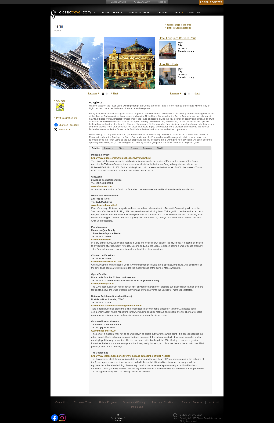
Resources (147, 148)
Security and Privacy (134, 402)
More (160, 2)
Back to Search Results (179, 28)
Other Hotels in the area (179, 25)
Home (105, 12)
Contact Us (193, 12)
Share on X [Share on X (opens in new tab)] (62, 129)
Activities (95, 148)
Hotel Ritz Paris (168, 64)
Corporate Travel (83, 402)
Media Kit (213, 402)
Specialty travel (140, 12)
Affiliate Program (108, 402)
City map (60, 101)
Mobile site (137, 406)
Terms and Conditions (163, 402)
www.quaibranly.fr (101, 239)
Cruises (162, 12)
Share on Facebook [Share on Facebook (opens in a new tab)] (66, 125)
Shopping (134, 148)
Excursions (108, 148)
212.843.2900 (143, 2)
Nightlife (160, 148)
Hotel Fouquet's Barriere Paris (177, 38)
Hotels (117, 12)
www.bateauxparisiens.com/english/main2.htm (116, 305)
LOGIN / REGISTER (211, 2)
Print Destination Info (66, 118)
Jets (177, 12)
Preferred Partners (192, 402)
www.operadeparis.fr (102, 283)
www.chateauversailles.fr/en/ (106, 261)
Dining (121, 148)
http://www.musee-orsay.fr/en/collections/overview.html (121, 158)
